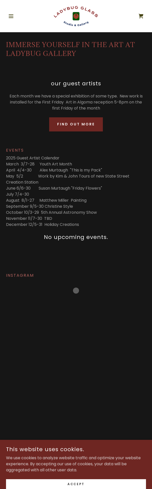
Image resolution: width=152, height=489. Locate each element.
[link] (76, 16)
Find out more (76, 124)
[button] (16, 16)
